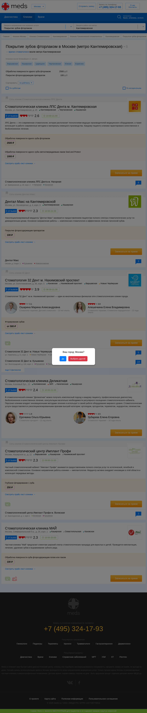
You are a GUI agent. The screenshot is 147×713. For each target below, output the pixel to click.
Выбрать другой (77, 359)
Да (63, 359)
